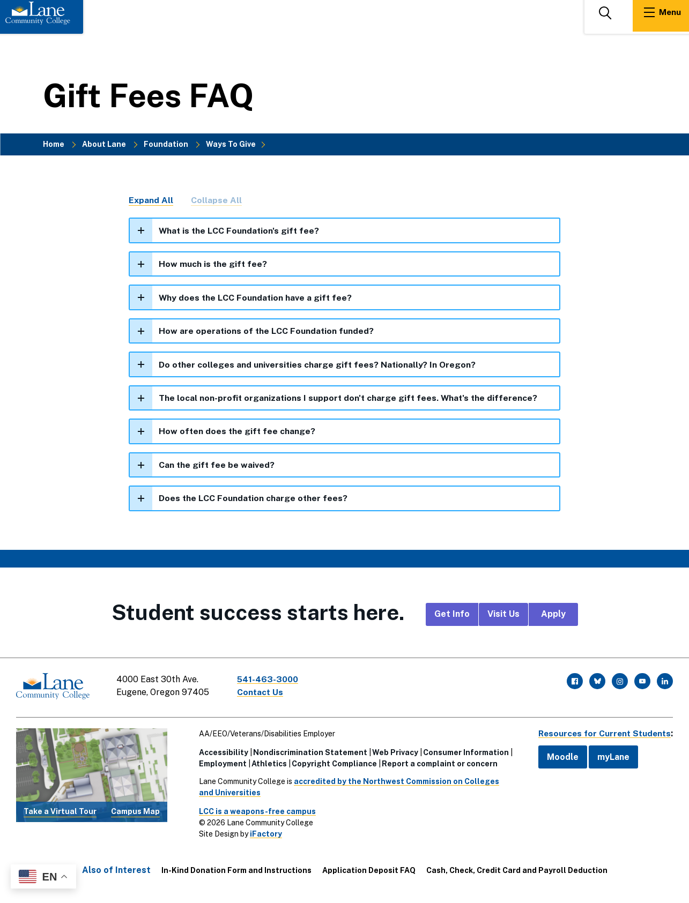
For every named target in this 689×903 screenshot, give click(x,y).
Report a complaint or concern (437, 764)
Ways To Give (231, 144)
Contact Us (262, 695)
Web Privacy (392, 753)
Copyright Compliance (331, 764)
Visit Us (503, 616)
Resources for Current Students (602, 734)
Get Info (452, 616)
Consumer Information (463, 753)
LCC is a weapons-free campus (254, 812)
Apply (553, 616)
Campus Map (135, 812)
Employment (220, 764)
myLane (608, 757)
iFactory (263, 834)
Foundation (166, 144)
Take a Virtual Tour (60, 812)
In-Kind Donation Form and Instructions (236, 871)
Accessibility (221, 753)
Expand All (151, 200)
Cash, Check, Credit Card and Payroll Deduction (516, 871)
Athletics (266, 764)
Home (53, 144)
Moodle (558, 757)
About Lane (104, 144)
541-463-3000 (270, 682)
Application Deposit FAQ (369, 871)
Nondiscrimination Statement (307, 753)
